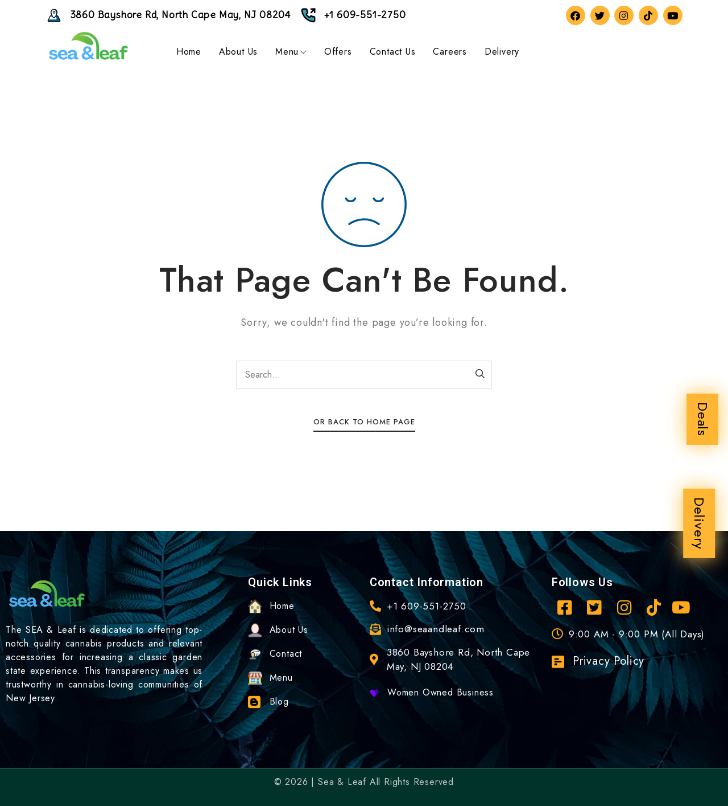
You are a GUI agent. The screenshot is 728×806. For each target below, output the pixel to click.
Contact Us (393, 51)
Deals (703, 419)
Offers (338, 51)
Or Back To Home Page (364, 421)
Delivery (699, 523)
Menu (291, 51)
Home (188, 51)
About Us (238, 51)
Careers (450, 51)
